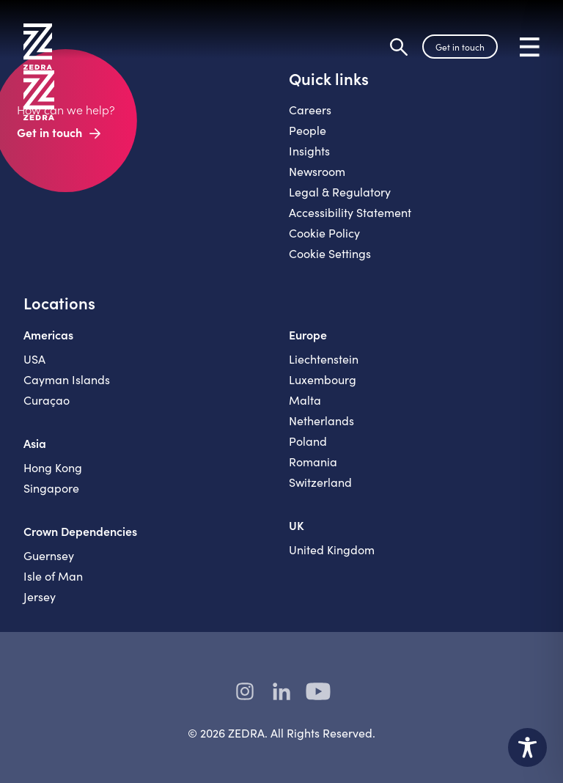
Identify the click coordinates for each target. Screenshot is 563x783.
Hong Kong (52, 467)
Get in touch (460, 47)
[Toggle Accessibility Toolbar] (527, 747)
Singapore (51, 488)
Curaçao (46, 400)
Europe (308, 334)
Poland (308, 441)
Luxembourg (322, 379)
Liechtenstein (323, 359)
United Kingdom (332, 549)
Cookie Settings (330, 253)
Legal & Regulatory (340, 191)
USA (34, 359)
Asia (34, 443)
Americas (48, 334)
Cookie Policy (324, 232)
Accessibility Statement (350, 212)
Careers (310, 109)
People (307, 130)
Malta (305, 400)
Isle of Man (53, 576)
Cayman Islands (66, 379)
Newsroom (317, 171)
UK (296, 525)
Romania (313, 461)
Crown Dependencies (80, 531)
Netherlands (321, 420)
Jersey (39, 596)
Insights (309, 150)
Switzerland (320, 482)
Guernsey (48, 555)
